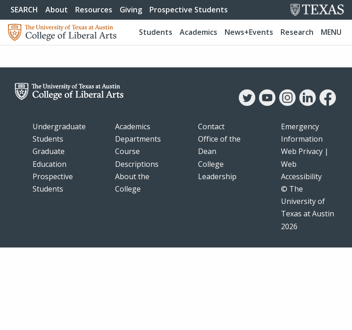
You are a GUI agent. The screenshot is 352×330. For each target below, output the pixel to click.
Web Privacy (302, 151)
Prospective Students (188, 10)
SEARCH (24, 10)
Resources (93, 10)
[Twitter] (247, 103)
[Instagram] (287, 103)
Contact (211, 126)
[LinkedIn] (307, 103)
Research (297, 32)
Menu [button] (331, 32)
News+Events (249, 32)
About (56, 10)
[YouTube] (267, 103)
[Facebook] (328, 103)
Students (155, 32)
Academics (198, 32)
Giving (131, 10)
